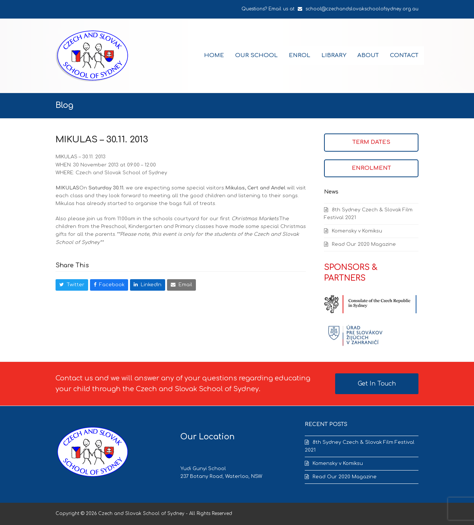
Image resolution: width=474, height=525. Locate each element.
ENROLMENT (371, 168)
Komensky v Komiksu (357, 231)
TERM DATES (371, 142)
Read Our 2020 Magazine (364, 244)
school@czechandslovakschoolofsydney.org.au (362, 8)
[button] (72, 285)
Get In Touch (377, 383)
